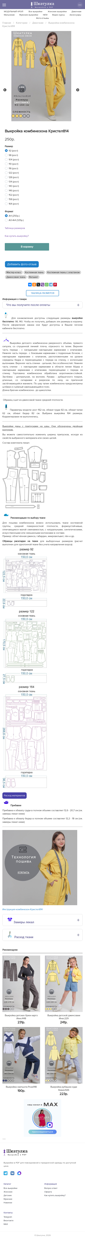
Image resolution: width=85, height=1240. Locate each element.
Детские (8, 1195)
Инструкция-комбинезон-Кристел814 (22, 909)
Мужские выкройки (28, 15)
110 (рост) (13, 164)
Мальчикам (9, 15)
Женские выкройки (57, 12)
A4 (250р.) (14, 216)
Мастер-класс (13, 272)
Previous (4, 89)
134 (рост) (14, 181)
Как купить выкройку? (17, 236)
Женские (8, 1192)
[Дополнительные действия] (80, 5)
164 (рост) (14, 204)
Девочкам (76, 12)
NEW (45, 15)
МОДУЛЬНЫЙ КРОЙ (13, 12)
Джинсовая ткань (15, 277)
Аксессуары (75, 15)
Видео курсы (58, 15)
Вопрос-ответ (50, 1188)
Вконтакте (8, 1221)
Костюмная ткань (34, 272)
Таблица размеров (15, 228)
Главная (6, 23)
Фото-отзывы (42, 18)
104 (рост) (14, 159)
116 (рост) (13, 168)
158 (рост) (14, 199)
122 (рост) (14, 173)
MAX (6, 1224)
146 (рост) (14, 190)
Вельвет (33, 277)
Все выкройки (35, 12)
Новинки (8, 1203)
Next (77, 89)
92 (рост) (13, 151)
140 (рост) (14, 186)
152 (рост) (14, 195)
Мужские (8, 1199)
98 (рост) (13, 155)
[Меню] (4, 5)
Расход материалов (14, 795)
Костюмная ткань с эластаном (63, 272)
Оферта (48, 1192)
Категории (21, 23)
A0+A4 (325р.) (16, 220)
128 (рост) (14, 177)
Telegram (8, 1217)
